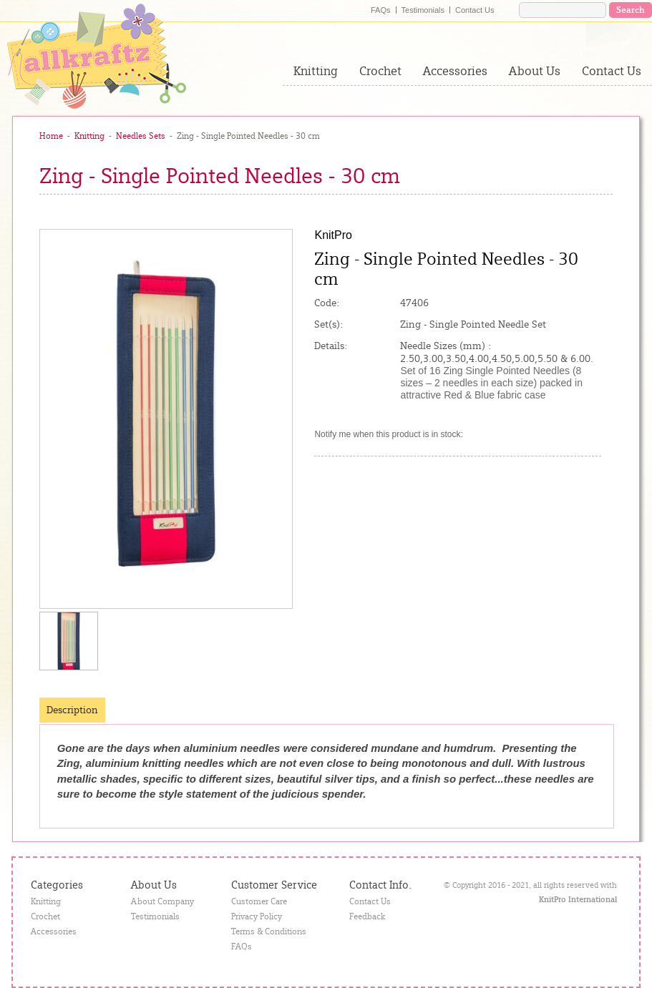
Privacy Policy (256, 916)
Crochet (380, 71)
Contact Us (474, 10)
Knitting (315, 71)
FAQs (381, 10)
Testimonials (423, 10)
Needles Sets (140, 136)
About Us (534, 71)
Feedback (367, 916)
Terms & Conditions (268, 931)
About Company (162, 901)
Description (72, 709)
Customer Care (259, 901)
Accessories (455, 71)
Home (51, 136)
